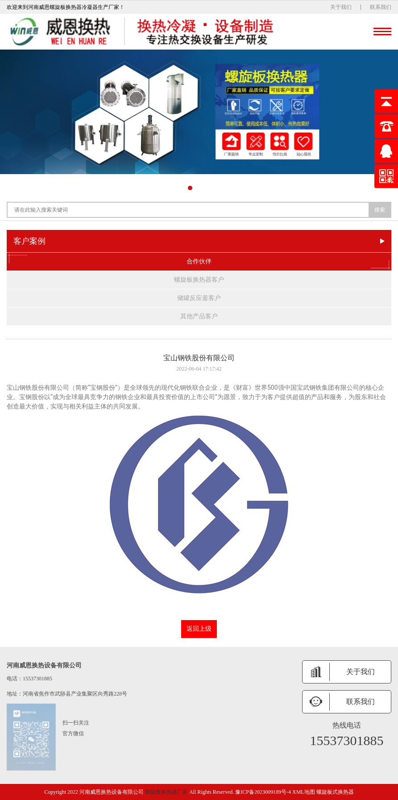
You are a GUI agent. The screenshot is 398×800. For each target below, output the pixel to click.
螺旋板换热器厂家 (166, 792)
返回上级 (199, 628)
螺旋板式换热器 (335, 792)
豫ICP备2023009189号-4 (263, 792)
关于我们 (341, 7)
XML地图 (303, 792)
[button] (190, 188)
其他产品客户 (199, 316)
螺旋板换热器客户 (199, 279)
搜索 (379, 210)
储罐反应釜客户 (199, 298)
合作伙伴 (199, 262)
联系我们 (380, 7)
